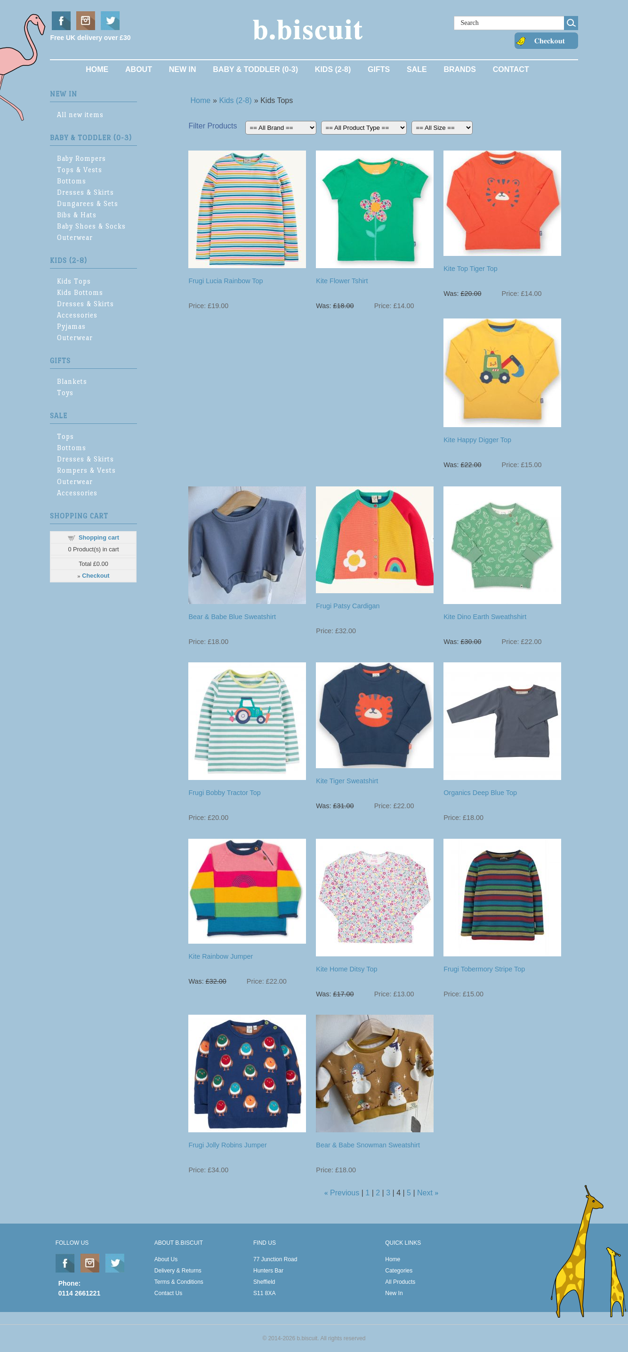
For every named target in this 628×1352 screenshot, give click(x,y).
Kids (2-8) (333, 69)
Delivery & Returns (177, 1270)
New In (182, 69)
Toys (65, 393)
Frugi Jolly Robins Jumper (227, 1145)
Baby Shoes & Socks (91, 226)
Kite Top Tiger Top (470, 268)
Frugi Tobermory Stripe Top (484, 969)
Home (97, 69)
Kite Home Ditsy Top (346, 969)
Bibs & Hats (77, 215)
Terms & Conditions (178, 1282)
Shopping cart (99, 537)
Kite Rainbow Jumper (220, 956)
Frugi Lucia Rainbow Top (225, 281)
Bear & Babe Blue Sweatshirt (232, 616)
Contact (511, 69)
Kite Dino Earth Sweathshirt (484, 616)
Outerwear (75, 237)
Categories (398, 1270)
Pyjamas (71, 326)
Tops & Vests (79, 170)
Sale (417, 69)
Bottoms (71, 181)
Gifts (379, 69)
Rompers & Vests (86, 470)
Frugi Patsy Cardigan (347, 606)
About (138, 69)
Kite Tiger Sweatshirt (347, 781)
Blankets (72, 381)
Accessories (77, 315)
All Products (400, 1282)
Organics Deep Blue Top (480, 792)
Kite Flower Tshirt (342, 281)
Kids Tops (74, 281)
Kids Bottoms (80, 292)
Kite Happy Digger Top (477, 440)
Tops (65, 436)
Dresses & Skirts (85, 192)
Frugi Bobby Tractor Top (224, 792)
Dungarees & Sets (87, 203)
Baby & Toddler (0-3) (255, 69)
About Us (165, 1259)
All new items (80, 115)
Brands (459, 69)
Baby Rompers (81, 158)
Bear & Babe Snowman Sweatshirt (368, 1145)
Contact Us (168, 1293)
